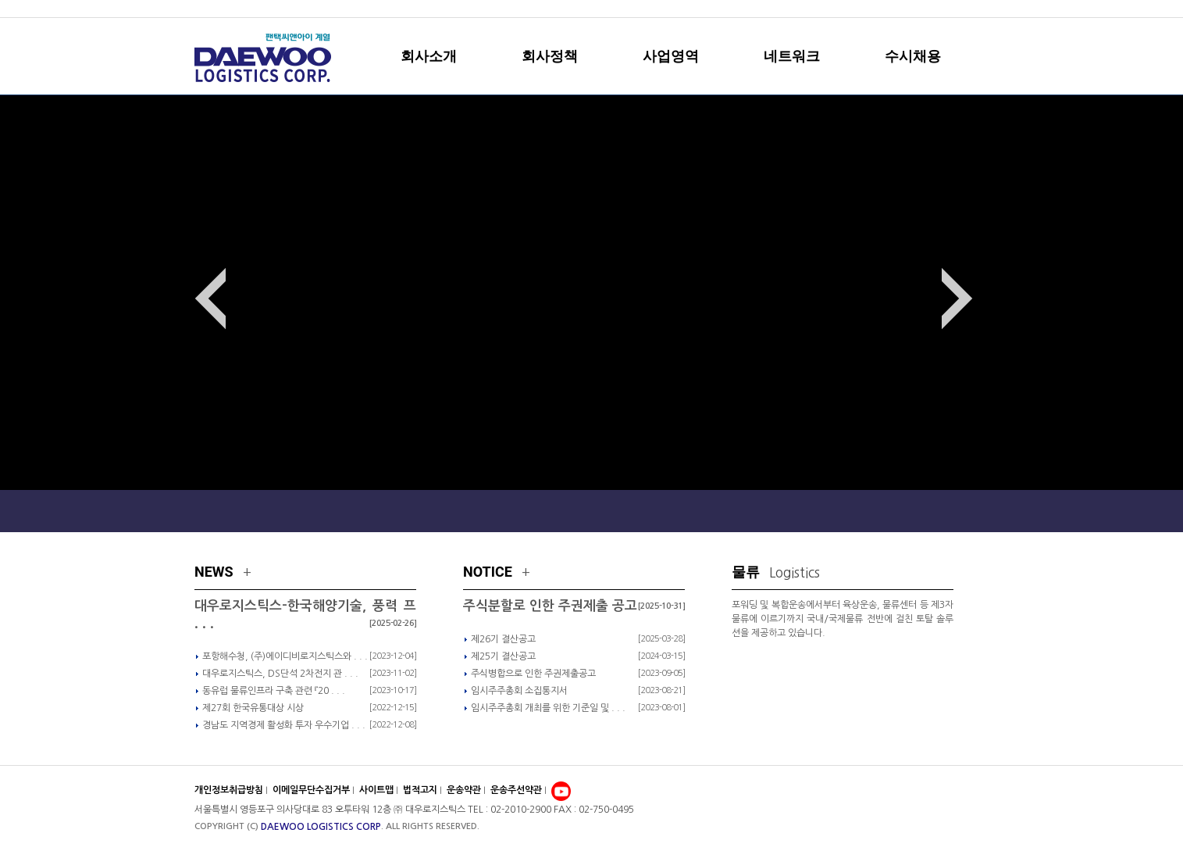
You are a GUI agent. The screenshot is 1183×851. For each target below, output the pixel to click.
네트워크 (792, 56)
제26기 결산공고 (503, 639)
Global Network (790, 509)
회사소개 (429, 56)
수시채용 (913, 56)
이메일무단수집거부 (311, 790)
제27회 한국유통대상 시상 (253, 708)
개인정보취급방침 (228, 790)
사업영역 (671, 56)
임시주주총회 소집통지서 (519, 690)
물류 (776, 571)
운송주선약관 (517, 790)
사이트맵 (377, 790)
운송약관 (465, 790)
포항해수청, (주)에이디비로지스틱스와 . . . (285, 656)
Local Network (927, 509)
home (881, 8)
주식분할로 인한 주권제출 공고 (550, 606)
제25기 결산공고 (503, 656)
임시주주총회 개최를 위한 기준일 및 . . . (548, 708)
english (966, 8)
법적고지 (421, 790)
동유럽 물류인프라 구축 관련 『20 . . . (273, 690)
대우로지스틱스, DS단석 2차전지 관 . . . (280, 673)
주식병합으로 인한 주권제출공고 (533, 673)
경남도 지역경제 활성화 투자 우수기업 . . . (283, 725)
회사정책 (550, 56)
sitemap (920, 8)
